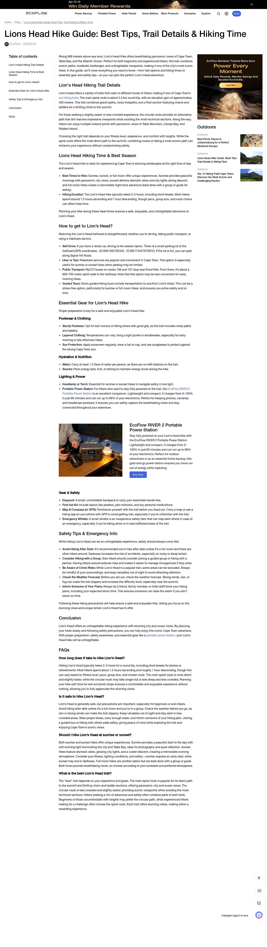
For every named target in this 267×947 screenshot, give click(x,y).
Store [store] (236, 13)
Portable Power (108, 13)
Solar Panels (130, 13)
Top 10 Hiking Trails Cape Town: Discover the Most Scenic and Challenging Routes (215, 177)
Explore (208, 13)
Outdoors (202, 134)
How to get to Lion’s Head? (24, 82)
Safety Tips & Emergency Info (25, 99)
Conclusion (15, 108)
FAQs (12, 116)
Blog (17, 22)
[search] (218, 13)
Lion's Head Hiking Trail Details (26, 64)
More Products (171, 13)
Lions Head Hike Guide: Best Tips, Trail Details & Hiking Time (217, 160)
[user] (226, 13)
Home (7, 22)
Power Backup (85, 13)
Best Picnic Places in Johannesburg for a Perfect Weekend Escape (213, 143)
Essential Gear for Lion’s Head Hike (29, 90)
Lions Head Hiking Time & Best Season (26, 73)
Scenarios (191, 13)
